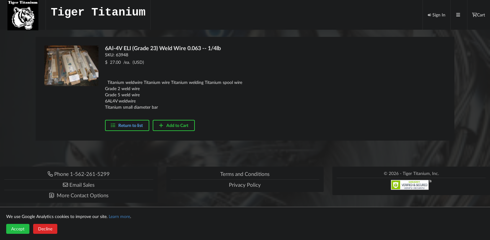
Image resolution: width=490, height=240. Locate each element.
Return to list (130, 125)
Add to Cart (173, 125)
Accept (17, 228)
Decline (45, 228)
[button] (78, 184)
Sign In (436, 14)
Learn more (119, 216)
